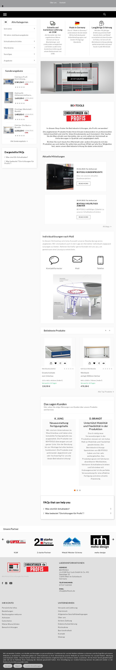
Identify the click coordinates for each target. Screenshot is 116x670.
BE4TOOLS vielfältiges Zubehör (81, 198)
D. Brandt (95, 418)
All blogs (90, 207)
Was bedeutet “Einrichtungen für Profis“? (19, 162)
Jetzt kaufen (77, 79)
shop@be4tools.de (67, 621)
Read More (80, 203)
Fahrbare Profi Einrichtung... (21, 78)
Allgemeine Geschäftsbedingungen (73, 645)
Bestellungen (7, 641)
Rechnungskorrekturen (12, 645)
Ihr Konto (8, 633)
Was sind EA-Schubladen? (16, 157)
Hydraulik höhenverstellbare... (23, 94)
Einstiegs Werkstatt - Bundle (24, 110)
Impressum (63, 641)
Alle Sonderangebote (19, 141)
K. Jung (59, 418)
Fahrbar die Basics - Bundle (23, 126)
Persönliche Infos (9, 638)
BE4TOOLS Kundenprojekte (82, 184)
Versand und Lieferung (67, 638)
